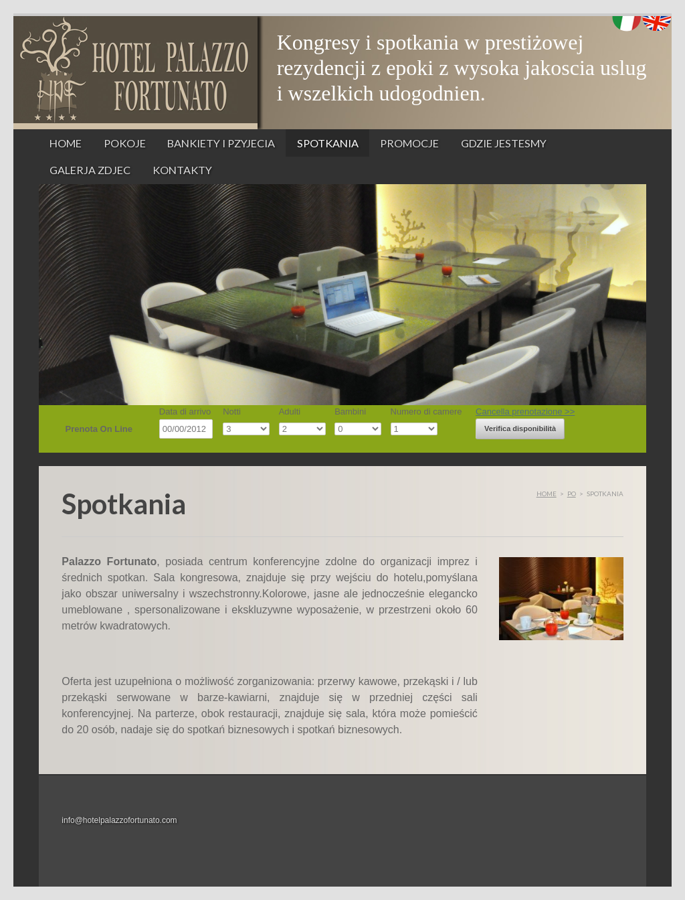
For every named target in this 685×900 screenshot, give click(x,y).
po (571, 494)
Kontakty (182, 169)
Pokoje (125, 143)
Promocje (409, 143)
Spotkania (328, 143)
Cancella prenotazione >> (525, 411)
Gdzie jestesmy (504, 143)
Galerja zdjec (90, 169)
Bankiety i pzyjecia (221, 143)
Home (66, 143)
